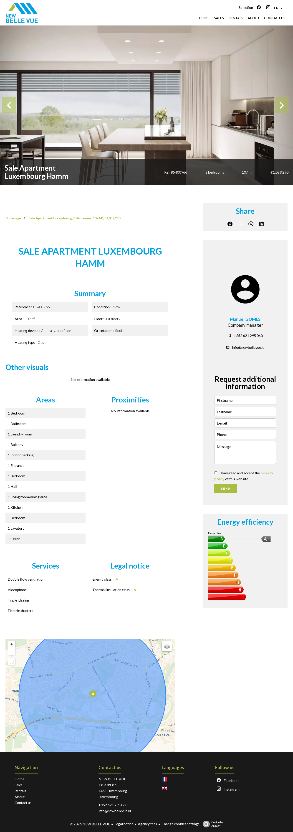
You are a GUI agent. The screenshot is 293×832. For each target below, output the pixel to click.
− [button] (11, 651)
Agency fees (147, 824)
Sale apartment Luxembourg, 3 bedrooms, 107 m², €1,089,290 (74, 218)
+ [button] (11, 644)
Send (225, 488)
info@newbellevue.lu (248, 347)
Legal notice (123, 824)
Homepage (13, 218)
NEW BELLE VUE (112, 779)
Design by (212, 824)
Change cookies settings (181, 824)
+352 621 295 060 (248, 335)
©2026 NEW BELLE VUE (90, 824)
